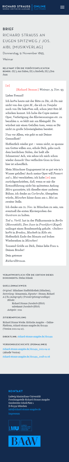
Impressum (14, 413)
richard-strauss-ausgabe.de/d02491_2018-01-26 (26, 356)
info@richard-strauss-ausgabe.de (24, 409)
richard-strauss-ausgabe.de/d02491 (35, 336)
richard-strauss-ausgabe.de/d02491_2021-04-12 (26, 349)
